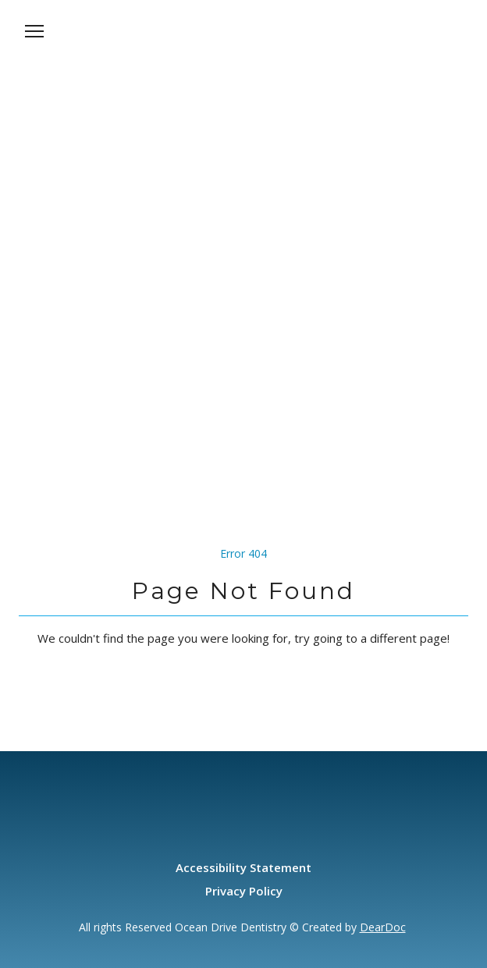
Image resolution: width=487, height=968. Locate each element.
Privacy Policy (244, 891)
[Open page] (243, 48)
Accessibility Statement (243, 867)
